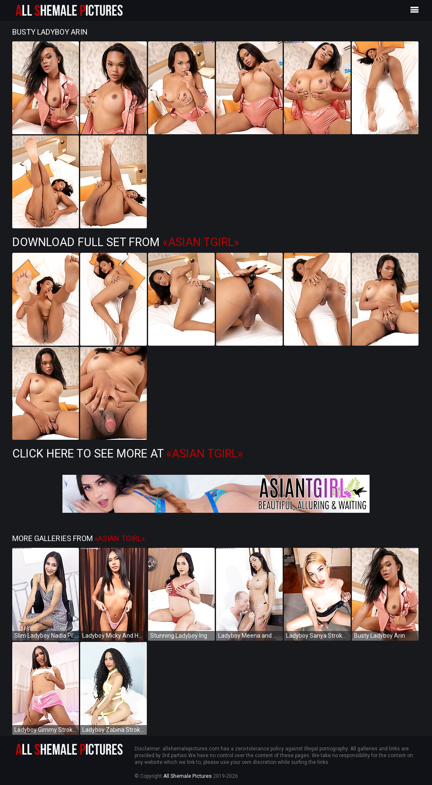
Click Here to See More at (127, 453)
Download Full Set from (125, 242)
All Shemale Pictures (187, 776)
